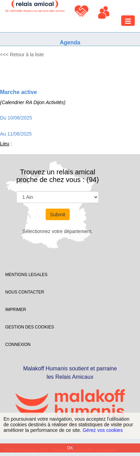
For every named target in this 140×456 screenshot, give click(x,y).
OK (70, 448)
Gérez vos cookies (103, 430)
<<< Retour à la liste (22, 54)
